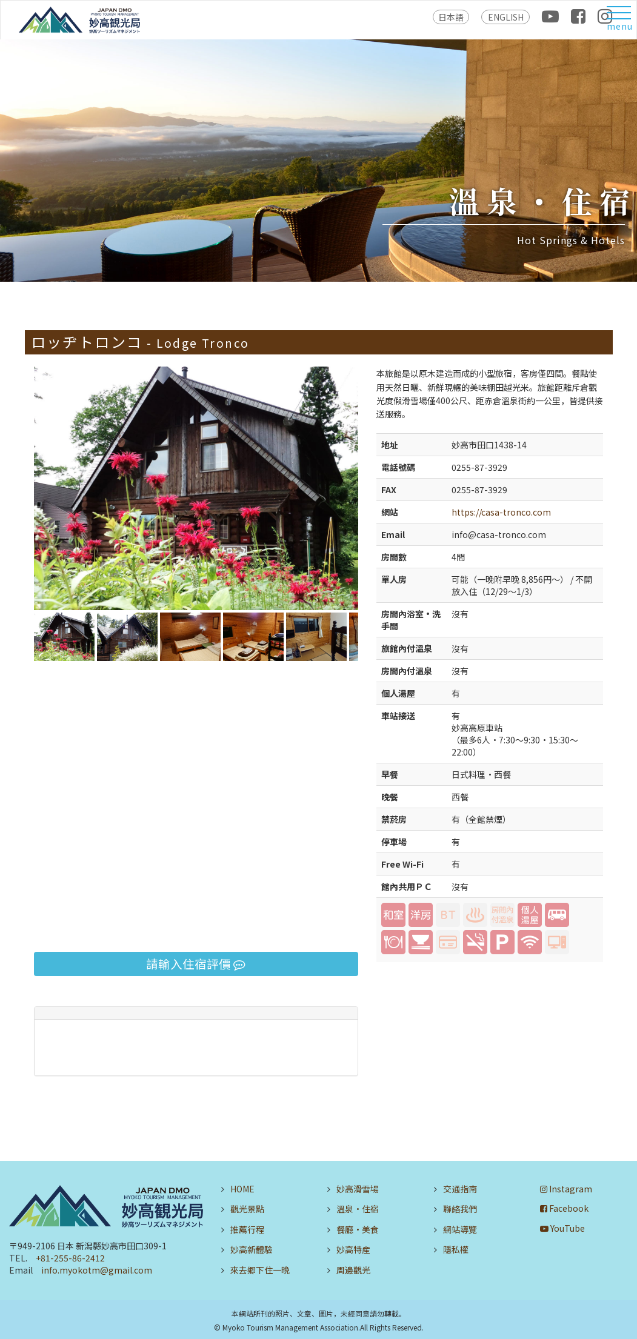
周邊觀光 (353, 1270)
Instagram (566, 1189)
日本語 (451, 17)
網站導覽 (460, 1229)
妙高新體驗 (251, 1249)
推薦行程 (247, 1229)
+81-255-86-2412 (70, 1258)
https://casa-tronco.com (501, 512)
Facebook (564, 1208)
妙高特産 (353, 1249)
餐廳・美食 (357, 1229)
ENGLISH (506, 17)
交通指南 (460, 1189)
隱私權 (456, 1249)
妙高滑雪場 (357, 1189)
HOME (242, 1189)
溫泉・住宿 (357, 1209)
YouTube (562, 1228)
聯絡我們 (460, 1209)
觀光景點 (247, 1209)
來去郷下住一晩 (260, 1270)
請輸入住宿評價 (195, 963)
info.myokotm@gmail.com (96, 1270)
